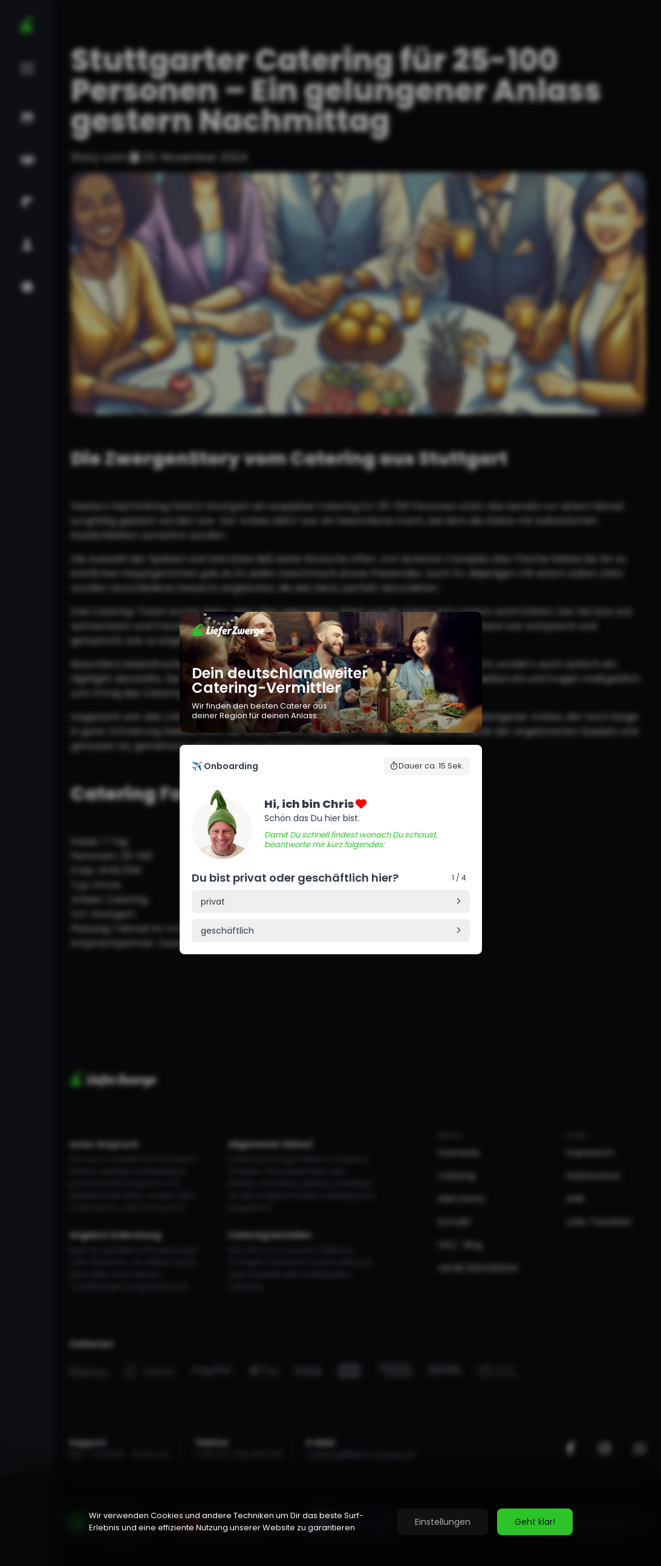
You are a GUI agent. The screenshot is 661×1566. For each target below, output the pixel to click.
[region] (330, 1522)
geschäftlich (227, 931)
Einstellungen (443, 1522)
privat (213, 902)
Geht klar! (535, 1522)
